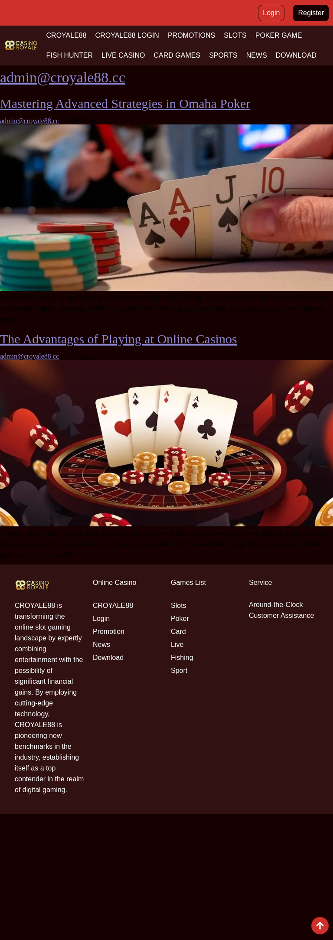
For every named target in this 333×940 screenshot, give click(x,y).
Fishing (182, 657)
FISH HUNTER (69, 55)
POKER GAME (278, 35)
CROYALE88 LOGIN (127, 35)
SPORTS (223, 55)
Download (108, 657)
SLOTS (235, 35)
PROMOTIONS (191, 35)
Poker (180, 618)
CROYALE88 (66, 35)
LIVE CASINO (123, 55)
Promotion (108, 631)
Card (178, 631)
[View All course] (320, 925)
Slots (178, 605)
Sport (179, 670)
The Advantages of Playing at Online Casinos (118, 339)
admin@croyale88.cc (62, 77)
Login (101, 618)
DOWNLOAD (296, 55)
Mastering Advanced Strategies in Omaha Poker (125, 103)
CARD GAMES (177, 55)
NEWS (256, 55)
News (101, 644)
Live (177, 644)
